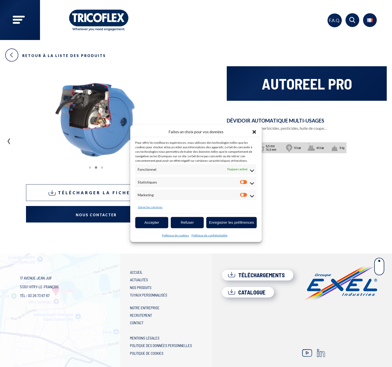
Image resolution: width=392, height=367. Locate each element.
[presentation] (8, 139)
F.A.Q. (334, 20)
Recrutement (141, 315)
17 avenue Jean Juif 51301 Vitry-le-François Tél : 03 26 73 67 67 (39, 287)
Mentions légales (145, 338)
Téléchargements (256, 275)
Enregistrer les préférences (231, 222)
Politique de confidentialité (210, 235)
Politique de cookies (175, 235)
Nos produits (141, 287)
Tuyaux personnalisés (148, 294)
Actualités (139, 279)
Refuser (187, 222)
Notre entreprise (145, 307)
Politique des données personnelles (161, 345)
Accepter (151, 222)
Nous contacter (96, 215)
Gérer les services (150, 207)
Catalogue (247, 292)
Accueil (136, 272)
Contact (137, 322)
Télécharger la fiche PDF (96, 193)
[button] (254, 131)
